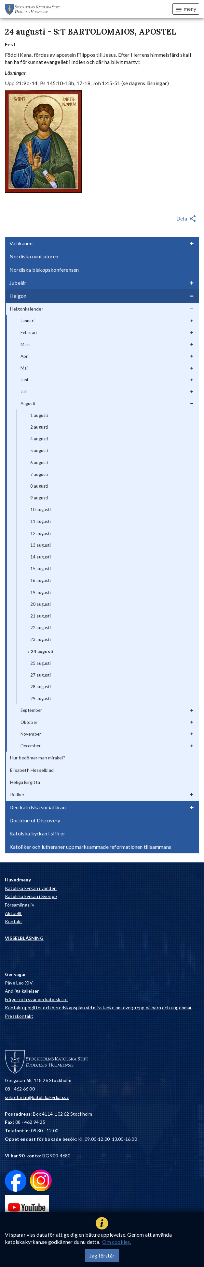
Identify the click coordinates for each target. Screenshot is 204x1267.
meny (185, 9)
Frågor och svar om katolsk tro (36, 999)
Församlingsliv (19, 905)
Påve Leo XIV (19, 982)
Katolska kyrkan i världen (31, 888)
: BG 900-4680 (38, 1155)
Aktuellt (13, 913)
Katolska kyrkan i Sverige (31, 896)
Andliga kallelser (22, 991)
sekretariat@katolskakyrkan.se (37, 1097)
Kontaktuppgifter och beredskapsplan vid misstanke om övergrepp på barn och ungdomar (98, 1007)
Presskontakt (19, 1016)
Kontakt (13, 921)
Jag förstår (102, 1255)
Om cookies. (116, 1242)
